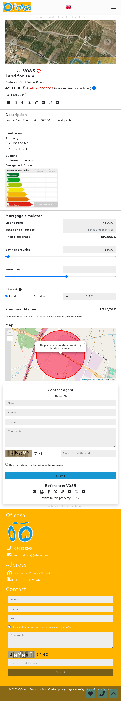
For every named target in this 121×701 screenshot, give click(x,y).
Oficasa (23, 689)
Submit (60, 476)
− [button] (10, 338)
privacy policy (56, 465)
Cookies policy (57, 689)
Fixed (12, 296)
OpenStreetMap (97, 379)
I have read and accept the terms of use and (36, 465)
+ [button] (10, 333)
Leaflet (84, 379)
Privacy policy (37, 689)
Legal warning (76, 689)
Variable (39, 296)
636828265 (60, 396)
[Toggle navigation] (113, 7)
